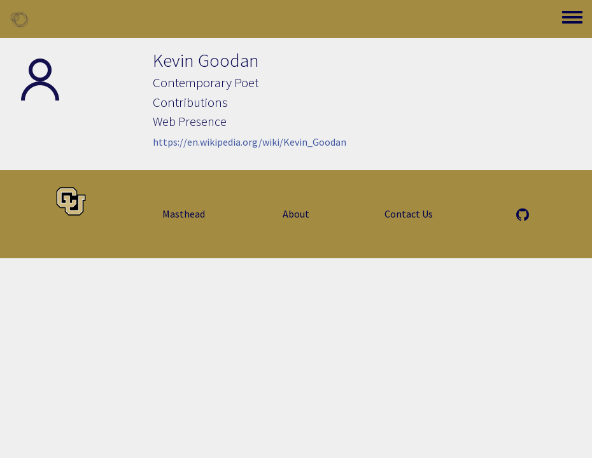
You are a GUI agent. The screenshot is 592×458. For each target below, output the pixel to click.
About (296, 213)
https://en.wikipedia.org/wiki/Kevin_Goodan (249, 141)
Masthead (183, 213)
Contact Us (408, 213)
